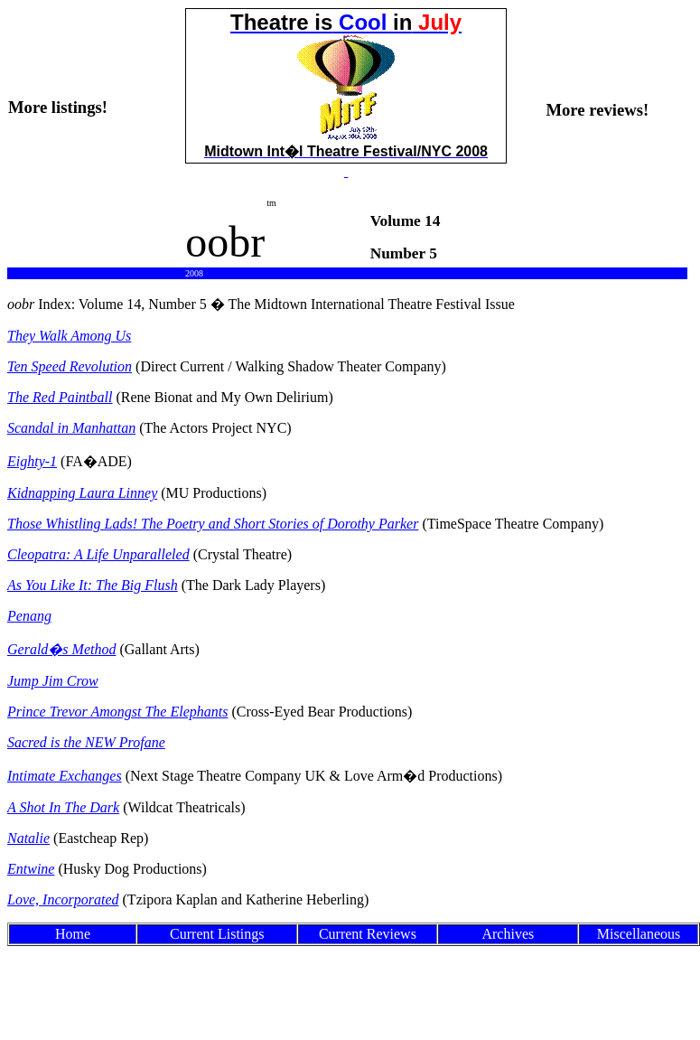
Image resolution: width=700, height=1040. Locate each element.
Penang (29, 615)
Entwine (30, 868)
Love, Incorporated (63, 899)
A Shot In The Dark (63, 807)
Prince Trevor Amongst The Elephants (117, 711)
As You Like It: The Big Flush (92, 585)
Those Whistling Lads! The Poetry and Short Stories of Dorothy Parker (212, 523)
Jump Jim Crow (52, 681)
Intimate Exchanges (64, 775)
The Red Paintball (59, 397)
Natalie (28, 838)
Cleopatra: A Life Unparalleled (98, 554)
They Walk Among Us (69, 335)
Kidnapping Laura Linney (82, 493)
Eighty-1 (32, 461)
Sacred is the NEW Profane (86, 742)
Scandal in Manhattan (71, 428)
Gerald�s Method (61, 649)
